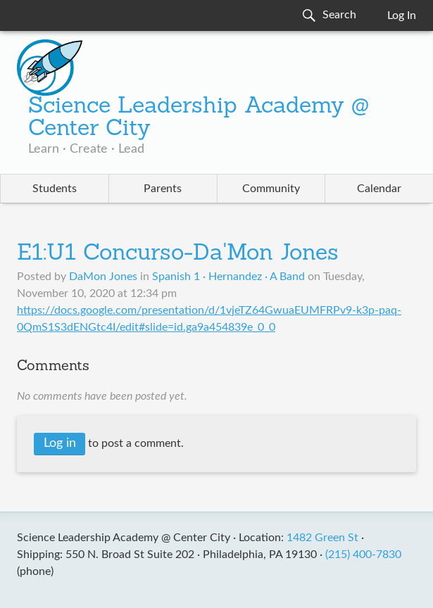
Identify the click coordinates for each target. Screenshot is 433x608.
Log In (401, 15)
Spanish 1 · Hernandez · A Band (228, 276)
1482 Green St (322, 537)
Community (271, 188)
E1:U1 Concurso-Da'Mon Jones (178, 254)
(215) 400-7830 (363, 554)
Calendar (379, 188)
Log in (60, 443)
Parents (163, 188)
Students (54, 188)
